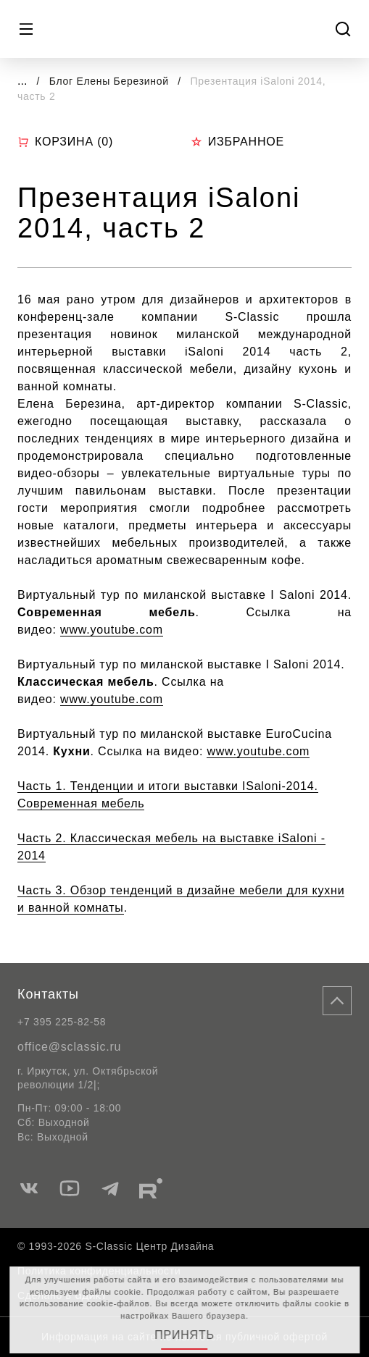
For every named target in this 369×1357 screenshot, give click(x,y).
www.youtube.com (111, 629)
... (22, 81)
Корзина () (65, 142)
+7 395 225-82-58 (61, 1022)
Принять (184, 1335)
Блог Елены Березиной (111, 81)
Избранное (237, 141)
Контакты (48, 994)
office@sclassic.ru (69, 1047)
